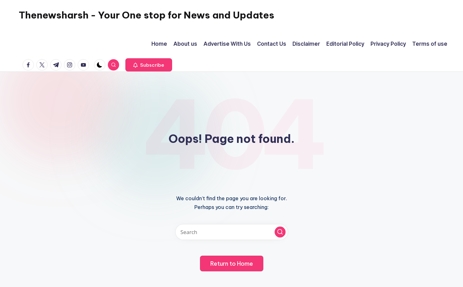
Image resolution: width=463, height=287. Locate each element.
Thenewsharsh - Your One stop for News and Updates (146, 15)
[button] (148, 64)
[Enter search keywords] (231, 232)
